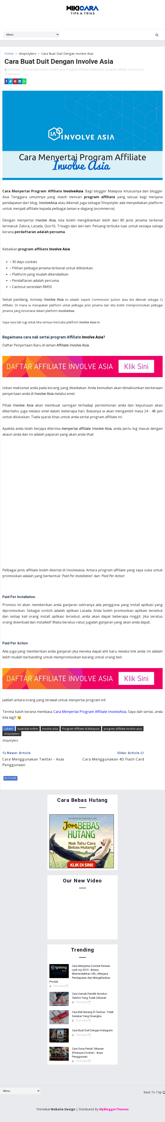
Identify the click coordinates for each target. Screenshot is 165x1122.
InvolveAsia (73, 190)
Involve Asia (84, 53)
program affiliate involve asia (124, 69)
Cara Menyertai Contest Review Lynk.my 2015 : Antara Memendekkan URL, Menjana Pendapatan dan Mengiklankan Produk (79, 973)
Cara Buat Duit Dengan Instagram (92, 1030)
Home (9, 53)
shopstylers (27, 53)
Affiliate (63, 345)
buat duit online (37, 69)
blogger (10, 778)
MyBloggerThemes (114, 1109)
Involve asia (57, 69)
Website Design (63, 1109)
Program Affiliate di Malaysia (85, 69)
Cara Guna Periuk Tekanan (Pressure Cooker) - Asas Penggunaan (88, 1052)
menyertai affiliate (76, 428)
